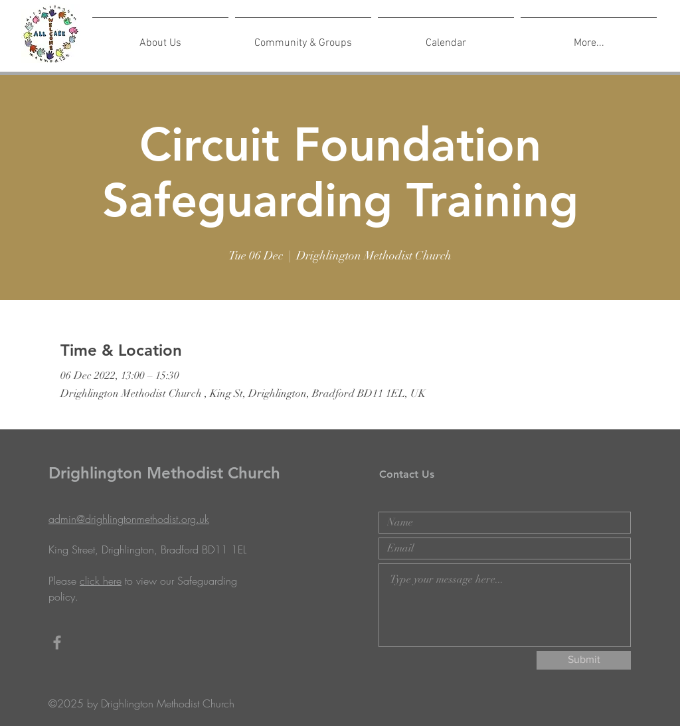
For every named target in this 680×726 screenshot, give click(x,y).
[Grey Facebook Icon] (57, 642)
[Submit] (584, 660)
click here (101, 580)
